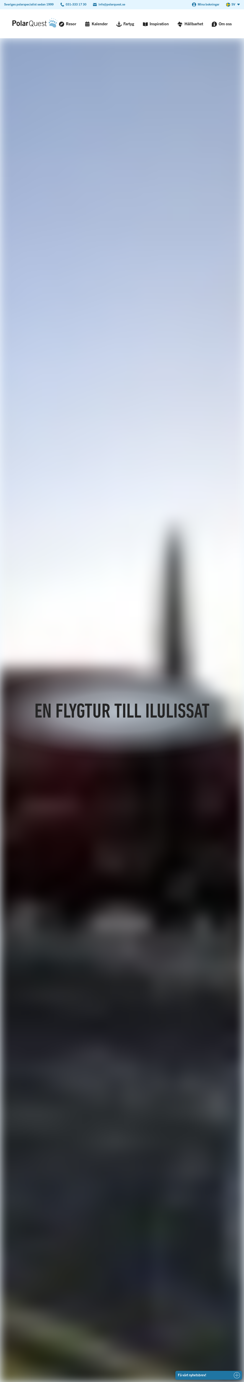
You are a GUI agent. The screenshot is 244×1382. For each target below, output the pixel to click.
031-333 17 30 (76, 4)
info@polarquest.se (112, 4)
